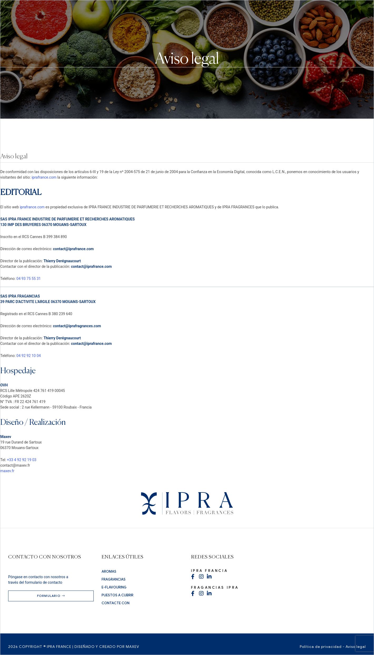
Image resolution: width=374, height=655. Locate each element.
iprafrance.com (44, 177)
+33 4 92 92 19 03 (21, 460)
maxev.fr (7, 471)
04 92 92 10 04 (28, 356)
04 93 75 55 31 (28, 278)
